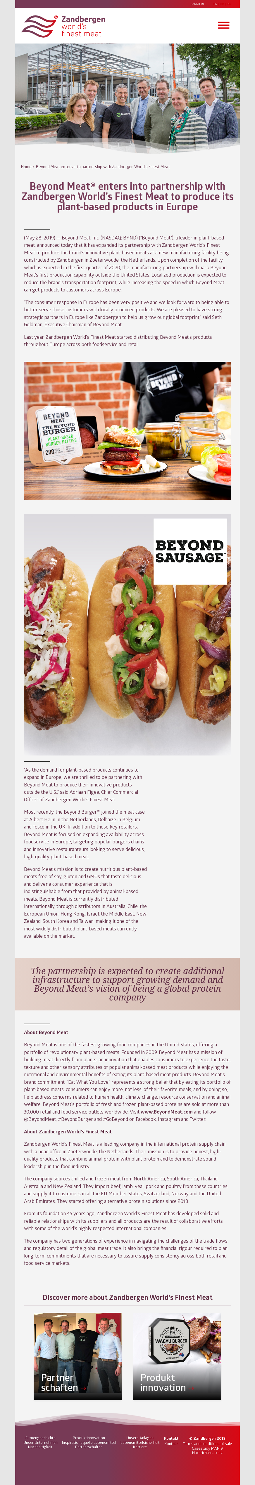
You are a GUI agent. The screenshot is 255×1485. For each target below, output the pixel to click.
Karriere (198, 4)
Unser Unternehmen (40, 1442)
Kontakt (171, 1443)
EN (215, 4)
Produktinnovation (89, 1437)
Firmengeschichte (40, 1437)
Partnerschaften (89, 1446)
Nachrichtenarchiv (207, 1452)
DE (222, 4)
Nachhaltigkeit (40, 1446)
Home (26, 166)
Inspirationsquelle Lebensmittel (89, 1442)
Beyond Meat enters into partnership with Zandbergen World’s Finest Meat (103, 166)
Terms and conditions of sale (207, 1443)
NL (229, 4)
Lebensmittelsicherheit (140, 1442)
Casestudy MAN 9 (207, 1448)
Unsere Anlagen (140, 1437)
